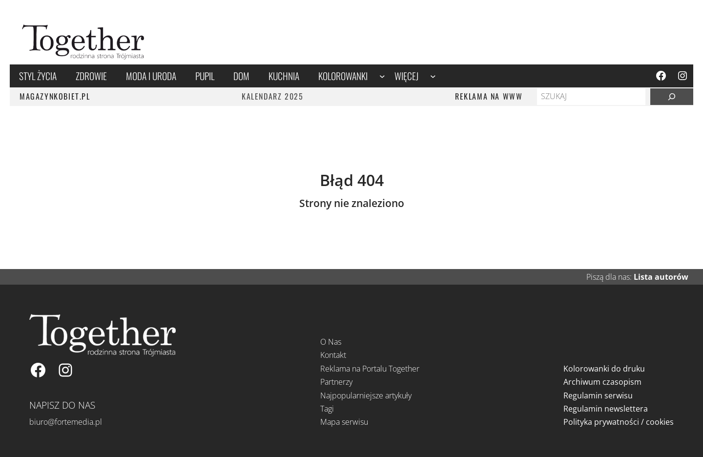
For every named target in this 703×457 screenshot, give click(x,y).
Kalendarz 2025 (272, 96)
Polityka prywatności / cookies (618, 421)
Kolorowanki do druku (604, 368)
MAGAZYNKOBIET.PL (55, 96)
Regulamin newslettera (605, 408)
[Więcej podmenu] (433, 76)
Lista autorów (661, 276)
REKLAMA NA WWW (488, 96)
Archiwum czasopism (602, 381)
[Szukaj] (671, 96)
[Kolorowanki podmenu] (382, 76)
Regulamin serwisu (598, 395)
